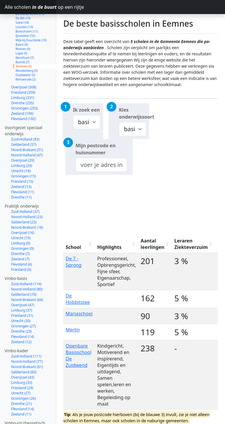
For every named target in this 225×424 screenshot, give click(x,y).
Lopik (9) (21, 32)
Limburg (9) (20, 222)
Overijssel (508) (23, 66)
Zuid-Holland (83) (25, 118)
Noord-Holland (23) (27, 196)
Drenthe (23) (21, 310)
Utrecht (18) (20, 150)
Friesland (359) (23, 71)
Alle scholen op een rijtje (30, 7)
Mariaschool (79, 313)
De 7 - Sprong (73, 261)
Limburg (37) (21, 289)
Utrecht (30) (20, 300)
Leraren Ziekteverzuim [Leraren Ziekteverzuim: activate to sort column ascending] (191, 243)
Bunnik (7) (22, 41)
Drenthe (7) (20, 232)
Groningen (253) (24, 87)
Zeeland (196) (22, 92)
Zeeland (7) (20, 238)
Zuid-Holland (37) (25, 190)
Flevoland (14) (22, 315)
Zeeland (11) (21, 393)
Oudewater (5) (25, 54)
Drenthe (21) (21, 382)
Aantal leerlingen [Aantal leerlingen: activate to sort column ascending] (152, 243)
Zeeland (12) (21, 321)
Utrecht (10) (20, 217)
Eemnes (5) (24, 45)
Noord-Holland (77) (27, 340)
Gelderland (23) (23, 201)
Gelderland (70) (23, 273)
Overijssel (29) (22, 139)
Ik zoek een (86, 110)
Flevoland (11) (22, 171)
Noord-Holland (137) (28, 413)
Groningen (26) (23, 377)
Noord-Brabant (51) (27, 128)
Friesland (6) (21, 248)
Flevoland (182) (23, 97)
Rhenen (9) (23, 28)
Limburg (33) (21, 361)
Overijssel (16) (22, 211)
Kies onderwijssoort (134, 113)
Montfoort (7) (25, 37)
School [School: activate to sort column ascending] (73, 247)
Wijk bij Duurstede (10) (31, 19)
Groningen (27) (23, 305)
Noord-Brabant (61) (27, 345)
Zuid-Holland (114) (26, 263)
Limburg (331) (22, 76)
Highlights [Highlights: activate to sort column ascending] (109, 247)
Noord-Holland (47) (27, 134)
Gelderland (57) (23, 123)
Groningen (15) (23, 155)
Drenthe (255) (22, 82)
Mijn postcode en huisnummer (95, 149)
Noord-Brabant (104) (28, 418)
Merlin (73, 329)
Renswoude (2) (26, 59)
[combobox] (101, 165)
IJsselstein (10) (25, 15)
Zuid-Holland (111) (26, 335)
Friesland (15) (22, 160)
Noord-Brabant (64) (27, 278)
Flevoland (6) (21, 243)
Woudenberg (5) (27, 50)
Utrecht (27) (20, 372)
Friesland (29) (22, 367)
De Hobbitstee (78, 299)
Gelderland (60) (23, 351)
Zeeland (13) (21, 165)
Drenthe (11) (21, 176)
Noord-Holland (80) (27, 268)
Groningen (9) (22, 227)
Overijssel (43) (22, 356)
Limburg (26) (21, 144)
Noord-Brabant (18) (27, 206)
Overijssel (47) (22, 284)
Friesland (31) (22, 294)
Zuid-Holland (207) (26, 407)
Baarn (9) (22, 24)
